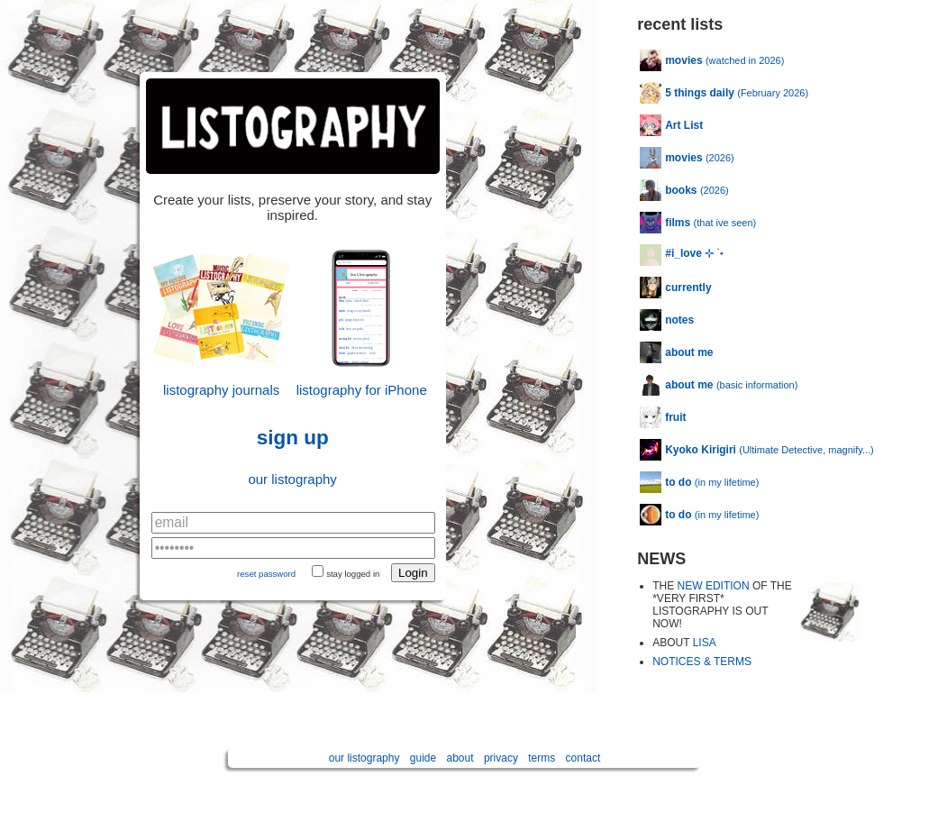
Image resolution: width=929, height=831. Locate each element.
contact (583, 758)
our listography (292, 479)
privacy (501, 758)
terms (541, 758)
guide (423, 758)
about (460, 758)
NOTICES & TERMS (701, 661)
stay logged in (352, 574)
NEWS (661, 559)
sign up (293, 437)
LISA (704, 642)
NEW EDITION (714, 586)
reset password (266, 574)
